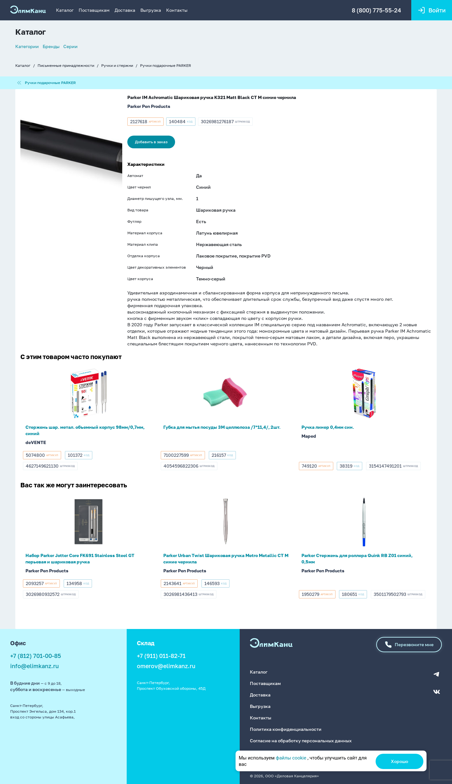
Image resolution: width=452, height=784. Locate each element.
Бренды (51, 46)
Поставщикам (94, 10)
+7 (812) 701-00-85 (35, 656)
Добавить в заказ (151, 142)
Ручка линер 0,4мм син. (327, 427)
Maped (308, 436)
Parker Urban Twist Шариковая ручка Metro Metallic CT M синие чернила (225, 559)
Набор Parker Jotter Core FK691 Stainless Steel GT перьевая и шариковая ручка (79, 559)
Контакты (176, 10)
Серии (70, 46)
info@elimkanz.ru (34, 666)
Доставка (125, 10)
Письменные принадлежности (66, 65)
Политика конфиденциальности (285, 728)
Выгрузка (150, 10)
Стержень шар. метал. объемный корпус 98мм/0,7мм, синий (85, 430)
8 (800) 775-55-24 (375, 10)
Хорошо (399, 761)
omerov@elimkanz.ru (166, 666)
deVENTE (35, 442)
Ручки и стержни (117, 65)
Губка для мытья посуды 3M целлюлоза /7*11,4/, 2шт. (221, 427)
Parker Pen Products (148, 106)
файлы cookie (291, 758)
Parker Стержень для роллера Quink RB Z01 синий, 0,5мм (357, 559)
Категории (27, 46)
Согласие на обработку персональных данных (301, 739)
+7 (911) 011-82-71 (161, 656)
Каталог (65, 10)
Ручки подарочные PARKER (165, 65)
